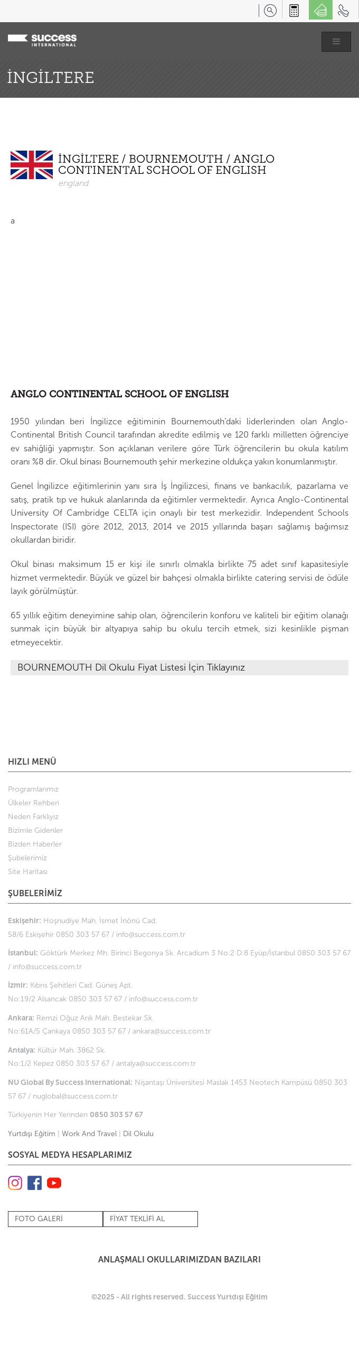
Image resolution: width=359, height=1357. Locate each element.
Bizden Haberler (35, 844)
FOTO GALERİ (39, 1218)
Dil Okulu (138, 1133)
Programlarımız (33, 789)
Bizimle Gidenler (35, 830)
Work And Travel (89, 1133)
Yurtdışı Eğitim (31, 1133)
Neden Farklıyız (33, 816)
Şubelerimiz (27, 857)
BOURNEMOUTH (177, 159)
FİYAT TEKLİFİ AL (137, 1218)
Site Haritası (28, 871)
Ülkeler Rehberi (33, 802)
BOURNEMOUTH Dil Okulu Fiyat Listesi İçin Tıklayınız (131, 667)
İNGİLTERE (89, 159)
